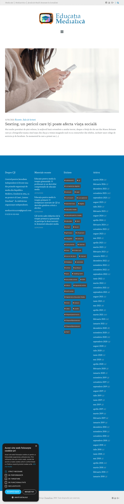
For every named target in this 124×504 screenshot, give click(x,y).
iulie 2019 (97, 395)
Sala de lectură (29, 119)
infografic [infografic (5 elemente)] (69, 239)
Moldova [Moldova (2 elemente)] (69, 262)
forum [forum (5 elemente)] (77, 227)
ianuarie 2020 (99, 373)
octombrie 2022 (100, 269)
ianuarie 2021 (99, 323)
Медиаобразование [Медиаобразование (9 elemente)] (73, 320)
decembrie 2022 (100, 260)
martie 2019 (98, 413)
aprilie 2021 (98, 310)
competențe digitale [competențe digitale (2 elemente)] (73, 186)
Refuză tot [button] (29, 492)
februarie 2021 (99, 319)
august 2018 (98, 445)
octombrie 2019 (99, 382)
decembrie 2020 (100, 328)
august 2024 (98, 215)
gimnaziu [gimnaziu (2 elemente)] (69, 233)
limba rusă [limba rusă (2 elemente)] (77, 250)
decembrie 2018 (100, 427)
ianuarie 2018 (99, 476)
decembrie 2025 (100, 188)
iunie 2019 (97, 400)
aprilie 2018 (98, 463)
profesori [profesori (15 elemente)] (78, 268)
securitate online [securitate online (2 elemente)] (71, 279)
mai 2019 (97, 404)
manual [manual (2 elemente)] (83, 256)
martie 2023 (98, 247)
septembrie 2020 (100, 341)
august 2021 (98, 296)
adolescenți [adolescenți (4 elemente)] (70, 180)
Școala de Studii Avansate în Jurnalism (43, 2)
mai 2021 (97, 305)
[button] (20, 497)
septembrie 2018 (100, 440)
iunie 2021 (97, 301)
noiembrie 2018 (100, 431)
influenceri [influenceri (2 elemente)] (80, 233)
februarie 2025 (99, 211)
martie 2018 (98, 467)
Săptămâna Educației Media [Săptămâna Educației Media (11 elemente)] (75, 297)
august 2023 (98, 233)
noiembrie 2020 (100, 332)
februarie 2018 (99, 472)
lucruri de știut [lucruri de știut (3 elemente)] (71, 256)
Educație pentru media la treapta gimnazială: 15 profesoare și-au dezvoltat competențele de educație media (45, 184)
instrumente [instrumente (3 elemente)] (70, 244)
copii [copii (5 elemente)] (77, 192)
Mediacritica (20, 2)
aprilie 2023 (98, 242)
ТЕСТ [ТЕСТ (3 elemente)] (67, 332)
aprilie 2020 (98, 364)
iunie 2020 (97, 355)
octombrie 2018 (99, 436)
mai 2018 (97, 458)
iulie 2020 (97, 350)
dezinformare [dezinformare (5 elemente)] (70, 204)
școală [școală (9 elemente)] (76, 309)
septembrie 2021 (100, 292)
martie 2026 (98, 179)
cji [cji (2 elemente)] (79, 180)
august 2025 (98, 202)
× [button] (36, 446)
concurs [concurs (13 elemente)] (68, 192)
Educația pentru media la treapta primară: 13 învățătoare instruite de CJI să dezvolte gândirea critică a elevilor (47, 202)
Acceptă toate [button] (13, 492)
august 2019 (98, 391)
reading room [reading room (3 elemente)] (78, 274)
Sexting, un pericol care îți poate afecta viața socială (51, 124)
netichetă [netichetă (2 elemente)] (80, 262)
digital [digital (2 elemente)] (82, 204)
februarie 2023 (99, 251)
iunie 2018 (97, 454)
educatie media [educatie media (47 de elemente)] (71, 209)
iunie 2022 (97, 278)
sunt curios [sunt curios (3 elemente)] (69, 291)
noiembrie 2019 (100, 377)
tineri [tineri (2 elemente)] (68, 303)
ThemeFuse (48, 498)
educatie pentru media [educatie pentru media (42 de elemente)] (73, 215)
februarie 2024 (99, 224)
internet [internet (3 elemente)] (82, 244)
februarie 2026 (99, 184)
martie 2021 (98, 314)
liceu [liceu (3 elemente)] (67, 250)
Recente (18, 119)
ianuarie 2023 (99, 256)
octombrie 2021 (99, 287)
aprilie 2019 (98, 409)
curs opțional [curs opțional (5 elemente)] (82, 198)
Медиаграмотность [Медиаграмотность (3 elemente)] (72, 314)
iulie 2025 (97, 206)
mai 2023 (97, 238)
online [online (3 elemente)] (68, 268)
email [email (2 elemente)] (68, 227)
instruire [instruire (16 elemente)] (80, 239)
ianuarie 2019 (99, 422)
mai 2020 (97, 359)
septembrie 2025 (100, 197)
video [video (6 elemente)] (68, 309)
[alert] (20, 472)
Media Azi (9, 2)
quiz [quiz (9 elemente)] (67, 274)
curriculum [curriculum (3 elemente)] (69, 198)
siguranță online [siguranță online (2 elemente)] (80, 285)
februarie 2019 (99, 418)
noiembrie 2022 (100, 265)
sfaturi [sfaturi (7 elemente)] (68, 285)
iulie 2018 (97, 449)
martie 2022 (98, 283)
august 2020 (98, 346)
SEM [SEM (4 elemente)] (83, 279)
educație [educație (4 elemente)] (69, 221)
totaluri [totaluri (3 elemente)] (76, 303)
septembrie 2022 (100, 274)
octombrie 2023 (100, 229)
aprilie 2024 (98, 220)
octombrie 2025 (100, 193)
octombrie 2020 (100, 337)
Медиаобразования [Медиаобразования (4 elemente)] (73, 326)
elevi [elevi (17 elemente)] (78, 221)
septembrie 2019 (100, 386)
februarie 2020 (99, 368)
